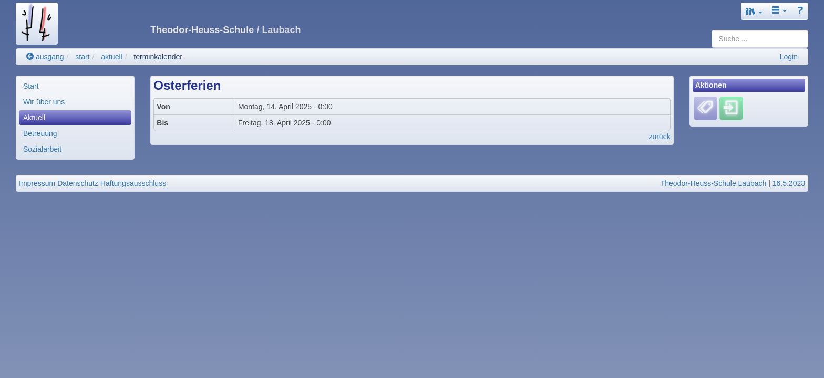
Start (31, 86)
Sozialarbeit (42, 149)
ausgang (45, 56)
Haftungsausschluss (133, 183)
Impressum (37, 183)
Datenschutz (77, 183)
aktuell (111, 56)
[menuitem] (75, 86)
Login (789, 56)
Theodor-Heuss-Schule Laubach (714, 183)
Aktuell (34, 117)
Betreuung (40, 133)
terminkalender (157, 56)
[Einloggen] (731, 108)
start (82, 56)
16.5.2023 (788, 183)
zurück (659, 136)
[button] (754, 11)
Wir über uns (44, 102)
